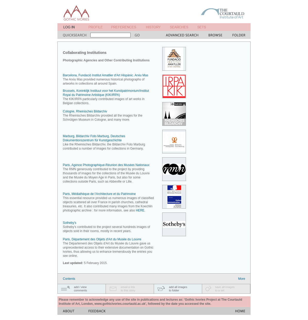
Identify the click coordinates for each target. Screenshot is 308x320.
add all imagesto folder (178, 288)
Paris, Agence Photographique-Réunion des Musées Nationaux (106, 165)
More (241, 279)
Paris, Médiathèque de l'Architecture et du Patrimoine (99, 194)
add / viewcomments (80, 288)
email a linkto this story (128, 288)
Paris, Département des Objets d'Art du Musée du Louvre (102, 239)
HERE (140, 210)
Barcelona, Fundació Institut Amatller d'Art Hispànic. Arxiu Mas (105, 75)
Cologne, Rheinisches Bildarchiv (85, 111)
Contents (69, 279)
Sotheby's (69, 223)
